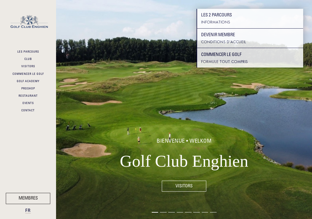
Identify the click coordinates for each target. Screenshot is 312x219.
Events (28, 103)
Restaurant (28, 96)
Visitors (28, 66)
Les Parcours (28, 52)
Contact (28, 110)
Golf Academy (28, 81)
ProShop (28, 88)
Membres (28, 198)
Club (28, 59)
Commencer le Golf (28, 74)
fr (28, 211)
